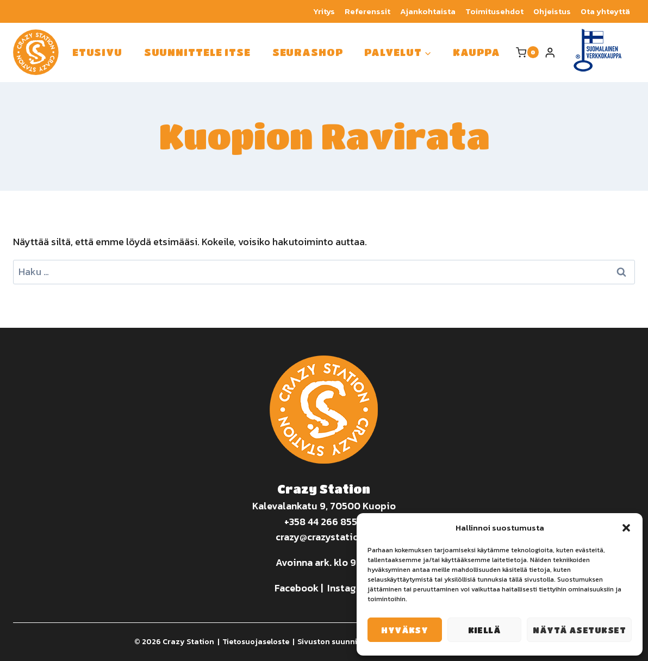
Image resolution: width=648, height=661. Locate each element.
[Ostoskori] (527, 52)
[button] (626, 527)
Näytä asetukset (579, 630)
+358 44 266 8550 (324, 521)
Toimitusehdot (494, 11)
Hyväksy (404, 630)
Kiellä (484, 630)
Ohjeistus (552, 11)
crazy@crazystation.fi (324, 536)
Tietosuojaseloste (255, 641)
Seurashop (307, 52)
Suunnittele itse (197, 52)
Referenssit (367, 11)
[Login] (550, 52)
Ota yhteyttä (605, 11)
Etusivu (97, 52)
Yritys (324, 11)
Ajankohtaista (428, 11)
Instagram (350, 588)
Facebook (297, 588)
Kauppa (476, 52)
